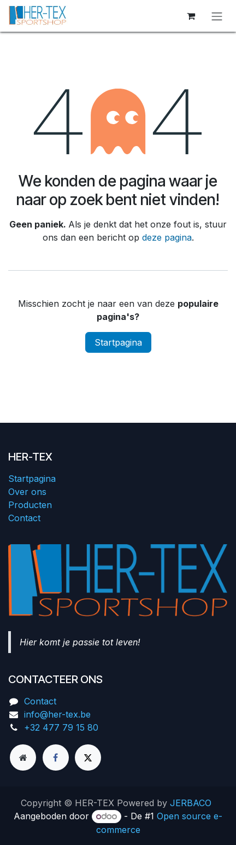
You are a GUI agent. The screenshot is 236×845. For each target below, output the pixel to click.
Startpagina (118, 342)
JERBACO (190, 802)
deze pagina (167, 237)
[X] (88, 757)
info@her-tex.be (57, 714)
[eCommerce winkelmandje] (191, 16)
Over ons (27, 491)
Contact (24, 517)
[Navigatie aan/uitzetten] (217, 15)
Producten (30, 504)
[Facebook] (56, 757)
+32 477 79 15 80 (61, 727)
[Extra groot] (23, 757)
